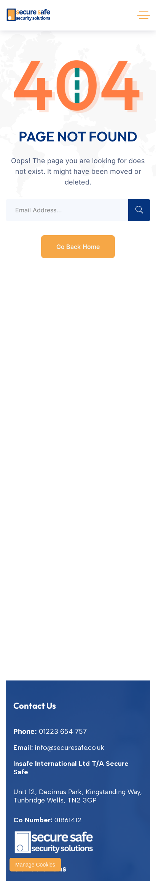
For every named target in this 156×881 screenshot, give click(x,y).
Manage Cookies (35, 865)
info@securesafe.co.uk (69, 747)
